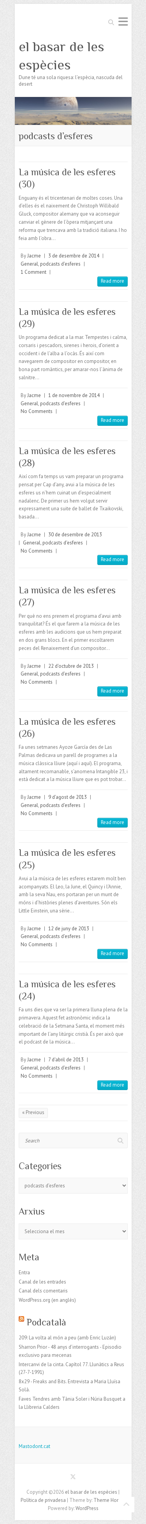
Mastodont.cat (34, 1446)
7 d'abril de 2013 (66, 1059)
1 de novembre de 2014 (74, 395)
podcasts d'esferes (60, 264)
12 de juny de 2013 (68, 928)
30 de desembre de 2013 (75, 534)
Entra (24, 1272)
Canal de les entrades (42, 1282)
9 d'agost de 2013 (67, 797)
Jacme (34, 255)
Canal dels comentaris (43, 1290)
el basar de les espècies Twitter (73, 1478)
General (29, 264)
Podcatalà (46, 1322)
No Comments (37, 411)
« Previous (33, 1112)
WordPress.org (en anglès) (47, 1300)
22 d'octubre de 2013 (71, 666)
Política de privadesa (43, 1500)
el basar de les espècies (61, 56)
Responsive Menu (123, 21)
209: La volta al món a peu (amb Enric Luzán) (67, 1337)
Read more (112, 281)
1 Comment (33, 272)
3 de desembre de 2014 (73, 255)
